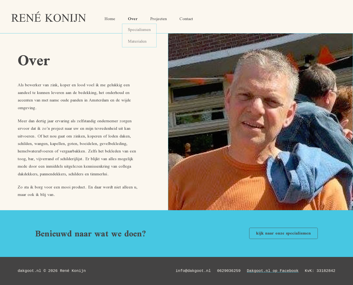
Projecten (158, 19)
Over (133, 19)
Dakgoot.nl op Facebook (274, 271)
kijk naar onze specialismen (283, 233)
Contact (186, 19)
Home (110, 19)
